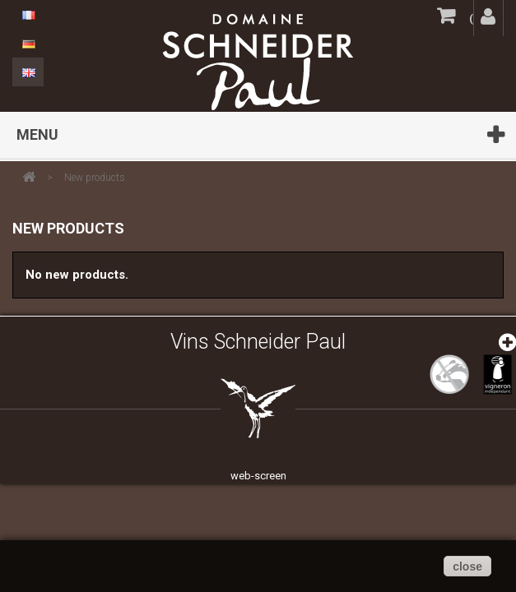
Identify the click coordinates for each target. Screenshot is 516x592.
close (467, 566)
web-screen (258, 475)
